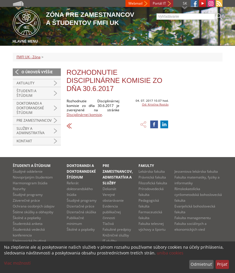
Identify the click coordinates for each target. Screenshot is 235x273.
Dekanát (109, 188)
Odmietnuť (201, 264)
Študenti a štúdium (27, 93)
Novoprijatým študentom (33, 177)
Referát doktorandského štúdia (80, 189)
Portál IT (159, 3)
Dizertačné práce (80, 206)
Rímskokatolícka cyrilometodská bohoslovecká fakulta (198, 194)
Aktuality (25, 83)
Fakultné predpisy (117, 229)
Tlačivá (108, 223)
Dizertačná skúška (81, 212)
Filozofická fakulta (153, 183)
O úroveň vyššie (37, 72)
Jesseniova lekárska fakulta (196, 171)
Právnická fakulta (152, 177)
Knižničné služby (116, 235)
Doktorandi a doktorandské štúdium (30, 108)
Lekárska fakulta (152, 171)
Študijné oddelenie (28, 171)
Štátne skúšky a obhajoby (33, 212)
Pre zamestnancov (34, 120)
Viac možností (17, 263)
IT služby (109, 241)
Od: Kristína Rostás (155, 104)
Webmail (135, 3)
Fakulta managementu (192, 217)
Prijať (222, 264)
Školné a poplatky (27, 217)
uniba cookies (170, 253)
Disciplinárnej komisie (84, 114)
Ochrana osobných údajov (33, 206)
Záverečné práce (26, 200)
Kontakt (24, 141)
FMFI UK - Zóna (29, 56)
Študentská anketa (28, 223)
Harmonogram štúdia (30, 183)
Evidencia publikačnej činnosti (112, 212)
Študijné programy (28, 194)
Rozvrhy (19, 188)
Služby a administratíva (31, 131)
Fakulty (146, 165)
